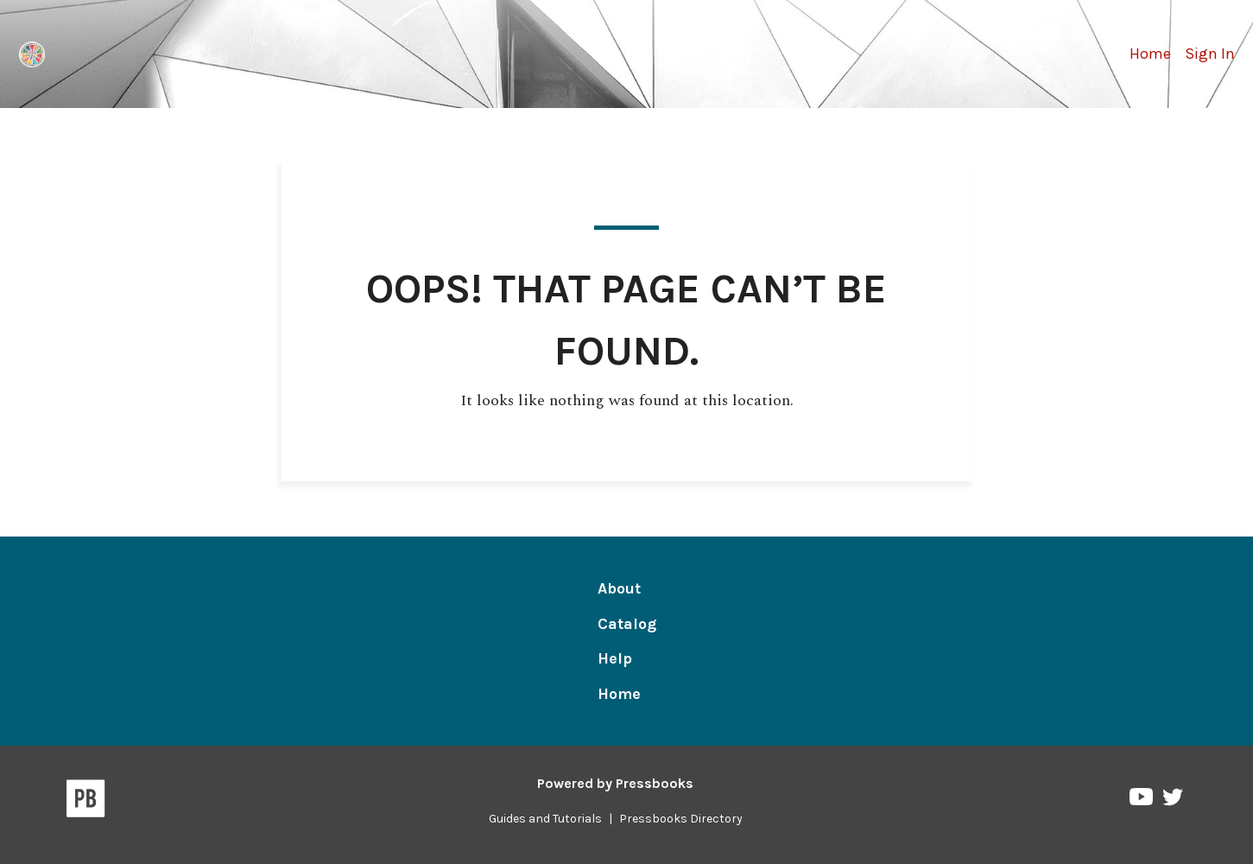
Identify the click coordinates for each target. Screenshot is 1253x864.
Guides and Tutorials (545, 818)
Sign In (1210, 53)
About (619, 588)
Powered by (615, 783)
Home (1150, 53)
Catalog (627, 623)
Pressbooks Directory (681, 818)
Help (615, 658)
